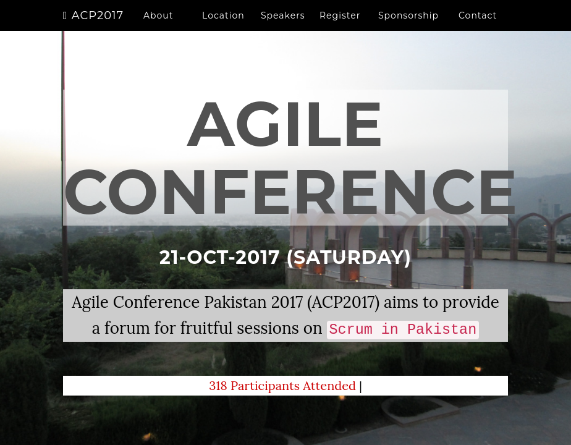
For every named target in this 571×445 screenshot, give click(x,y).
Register (339, 27)
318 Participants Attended (284, 385)
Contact (478, 27)
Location (223, 27)
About (158, 27)
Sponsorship (408, 27)
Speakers (283, 27)
